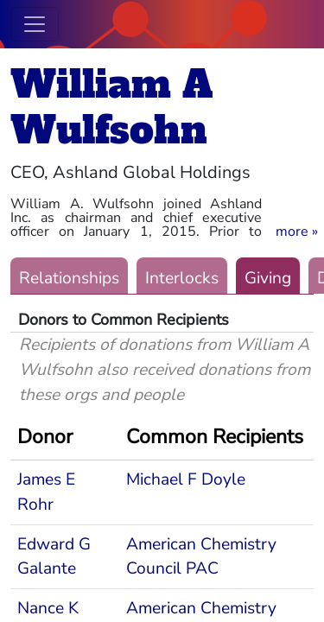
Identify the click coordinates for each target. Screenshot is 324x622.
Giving (268, 278)
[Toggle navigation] (34, 24)
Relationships (69, 278)
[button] (297, 231)
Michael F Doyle (185, 479)
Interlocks (182, 278)
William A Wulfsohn (111, 107)
